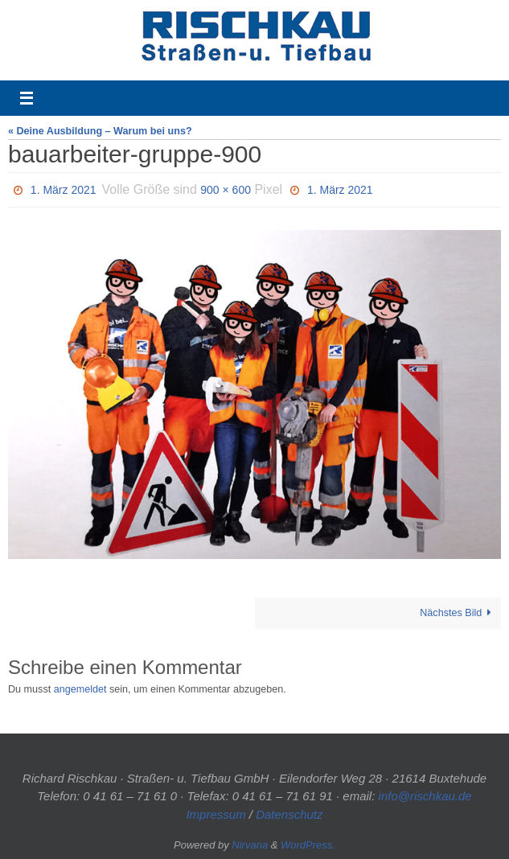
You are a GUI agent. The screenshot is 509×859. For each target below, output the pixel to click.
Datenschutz (289, 814)
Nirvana (250, 845)
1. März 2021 (63, 189)
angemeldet (80, 689)
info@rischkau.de (425, 796)
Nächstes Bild (458, 613)
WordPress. (308, 845)
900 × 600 (225, 189)
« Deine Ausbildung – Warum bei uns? (100, 131)
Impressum (215, 814)
